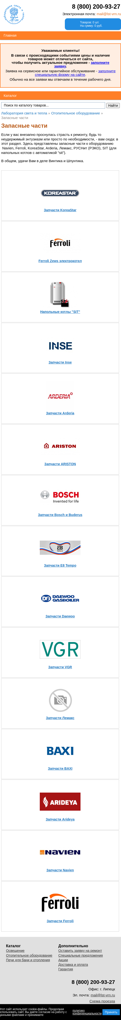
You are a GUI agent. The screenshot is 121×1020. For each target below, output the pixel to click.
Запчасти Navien (60, 870)
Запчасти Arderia (60, 413)
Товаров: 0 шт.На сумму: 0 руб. (91, 24)
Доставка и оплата (73, 965)
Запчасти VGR (60, 667)
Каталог (10, 95)
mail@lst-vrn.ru (109, 14)
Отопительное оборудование (29, 955)
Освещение (15, 951)
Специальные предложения (80, 955)
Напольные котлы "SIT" (60, 312)
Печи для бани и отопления (28, 960)
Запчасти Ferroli (60, 921)
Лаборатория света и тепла (14, 14)
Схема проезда (102, 1001)
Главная (10, 35)
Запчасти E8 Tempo (60, 565)
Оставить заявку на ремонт (80, 951)
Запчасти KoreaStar (60, 210)
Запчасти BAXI (60, 768)
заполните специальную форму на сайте (75, 73)
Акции (63, 960)
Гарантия (65, 969)
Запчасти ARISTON (60, 464)
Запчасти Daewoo (60, 616)
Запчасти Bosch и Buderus (60, 515)
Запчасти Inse (60, 362)
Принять (111, 1012)
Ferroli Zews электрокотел (60, 261)
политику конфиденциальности (87, 1012)
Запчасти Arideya (60, 819)
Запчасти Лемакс (60, 718)
